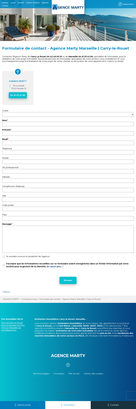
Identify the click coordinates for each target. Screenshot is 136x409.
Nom (5, 120)
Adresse (6, 177)
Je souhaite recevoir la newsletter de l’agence (28, 256)
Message (7, 224)
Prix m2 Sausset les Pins (12, 325)
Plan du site (74, 373)
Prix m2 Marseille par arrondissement (11, 328)
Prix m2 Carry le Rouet (12, 323)
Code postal (8, 205)
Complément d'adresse (13, 186)
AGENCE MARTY (17, 81)
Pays (4, 214)
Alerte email (24, 405)
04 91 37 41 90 (17, 95)
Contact (114, 405)
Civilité (5, 110)
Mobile (5, 158)
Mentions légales (41, 373)
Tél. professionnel (10, 167)
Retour (6, 292)
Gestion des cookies (93, 373)
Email (5, 139)
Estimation (69, 405)
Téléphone (7, 148)
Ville (4, 196)
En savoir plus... (54, 266)
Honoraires (59, 373)
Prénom (6, 130)
